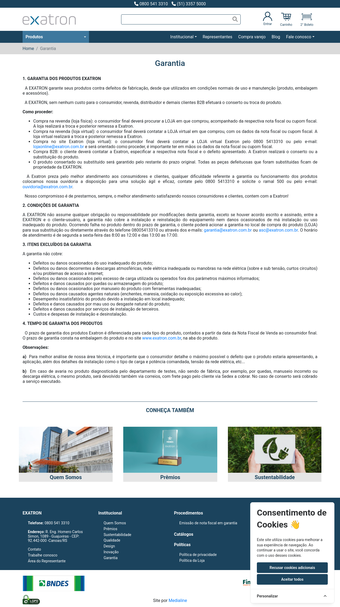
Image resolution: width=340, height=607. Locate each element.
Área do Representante (47, 561)
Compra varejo (252, 36)
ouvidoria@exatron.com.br (47, 186)
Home (28, 48)
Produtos (34, 36)
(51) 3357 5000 (189, 3)
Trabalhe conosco (42, 555)
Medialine (178, 600)
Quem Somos (115, 523)
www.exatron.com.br (161, 338)
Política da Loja (192, 560)
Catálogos (183, 534)
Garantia (111, 558)
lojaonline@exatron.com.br (58, 146)
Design (109, 546)
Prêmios (110, 529)
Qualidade (112, 540)
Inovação (111, 552)
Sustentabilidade (117, 535)
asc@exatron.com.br (278, 230)
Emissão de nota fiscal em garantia (208, 523)
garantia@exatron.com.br (228, 230)
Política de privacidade (198, 554)
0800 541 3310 (151, 3)
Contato (34, 549)
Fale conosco (298, 36)
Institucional (181, 36)
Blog (276, 36)
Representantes (217, 36)
